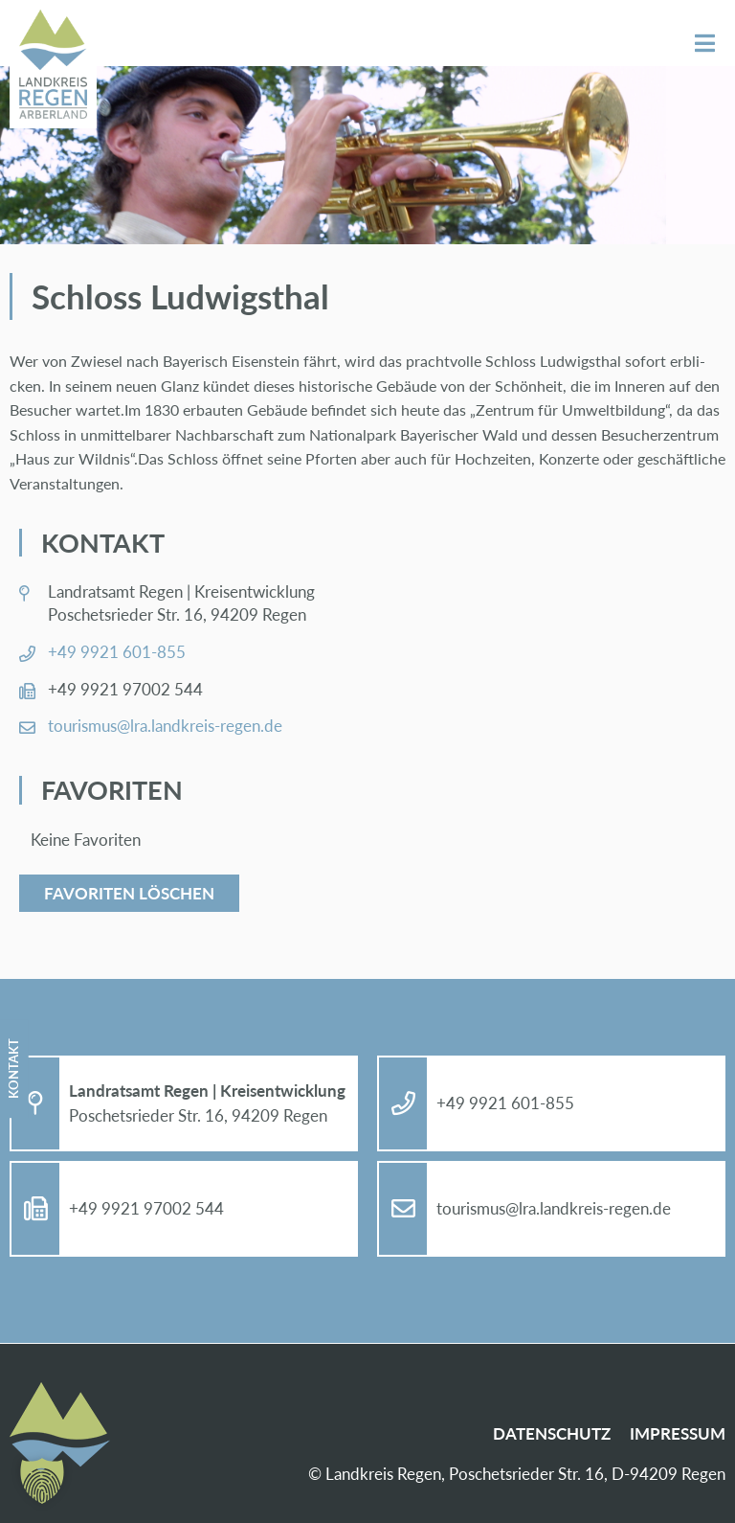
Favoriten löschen (129, 893)
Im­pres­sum (677, 1433)
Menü (704, 43)
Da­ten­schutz (552, 1433)
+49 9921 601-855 (117, 652)
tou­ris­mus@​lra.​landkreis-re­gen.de (165, 726)
